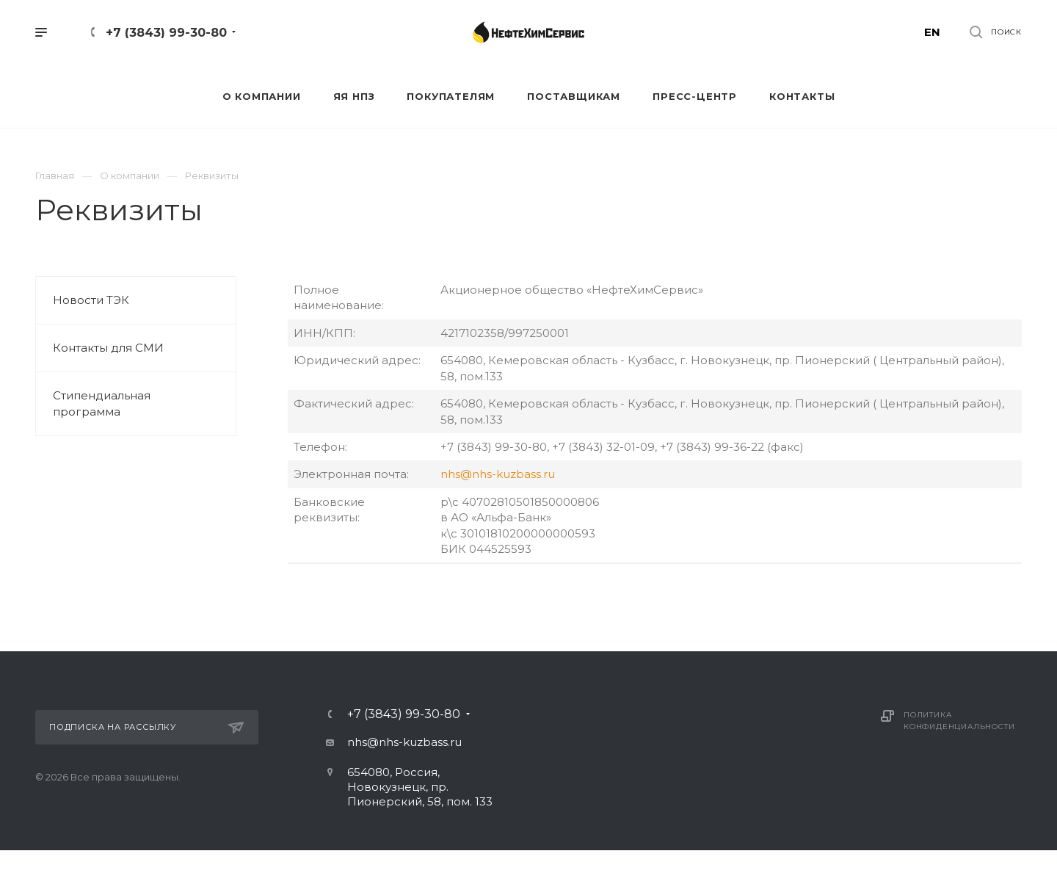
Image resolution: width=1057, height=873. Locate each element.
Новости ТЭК (91, 300)
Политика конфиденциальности (959, 720)
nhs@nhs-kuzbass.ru (497, 474)
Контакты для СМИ (108, 348)
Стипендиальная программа (101, 403)
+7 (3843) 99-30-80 (166, 33)
